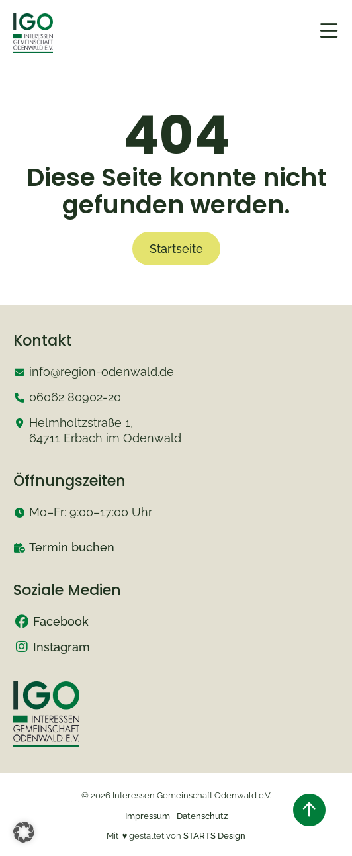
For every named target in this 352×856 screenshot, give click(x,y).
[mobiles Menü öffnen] (329, 31)
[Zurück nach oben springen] (309, 810)
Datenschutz (202, 816)
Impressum (147, 816)
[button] (24, 832)
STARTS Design (214, 836)
